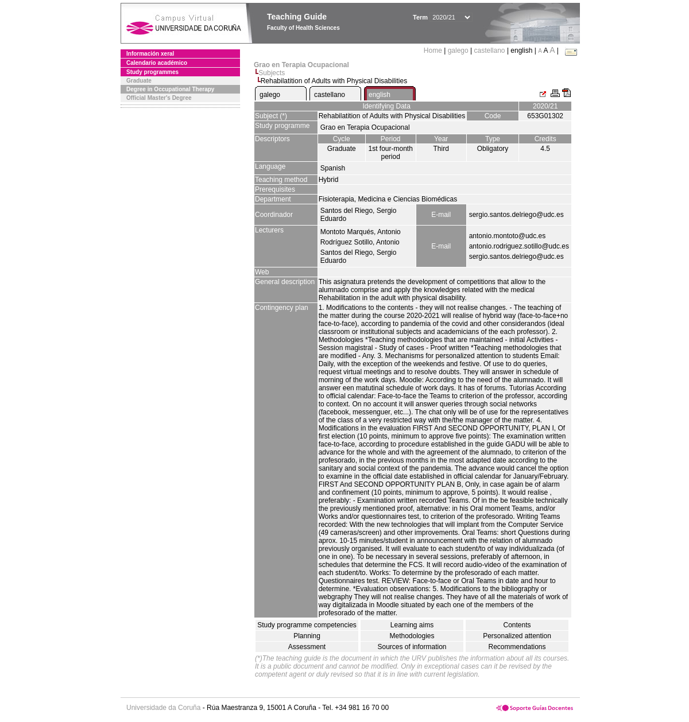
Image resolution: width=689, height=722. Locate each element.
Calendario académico (156, 63)
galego (458, 50)
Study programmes (152, 72)
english (379, 95)
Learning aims (411, 625)
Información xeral (150, 54)
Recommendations (516, 647)
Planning (306, 636)
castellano (489, 50)
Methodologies (411, 636)
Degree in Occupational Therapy (170, 89)
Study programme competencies (307, 625)
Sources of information (411, 647)
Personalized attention (517, 636)
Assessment (307, 647)
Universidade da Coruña (163, 708)
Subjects (271, 73)
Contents (517, 625)
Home (434, 50)
